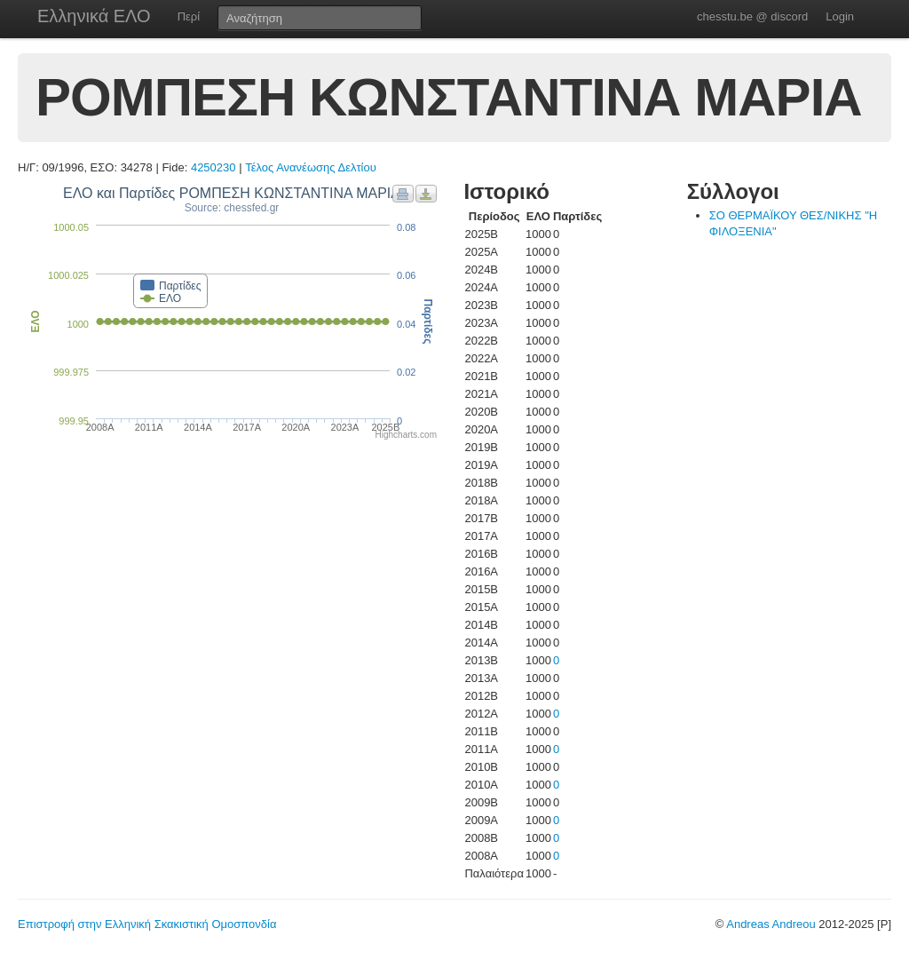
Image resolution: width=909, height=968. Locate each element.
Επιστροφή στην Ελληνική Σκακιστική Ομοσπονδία (147, 924)
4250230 (213, 167)
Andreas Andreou (770, 924)
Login (840, 16)
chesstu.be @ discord (752, 16)
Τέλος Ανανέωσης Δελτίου (310, 167)
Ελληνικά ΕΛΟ (94, 16)
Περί (189, 16)
